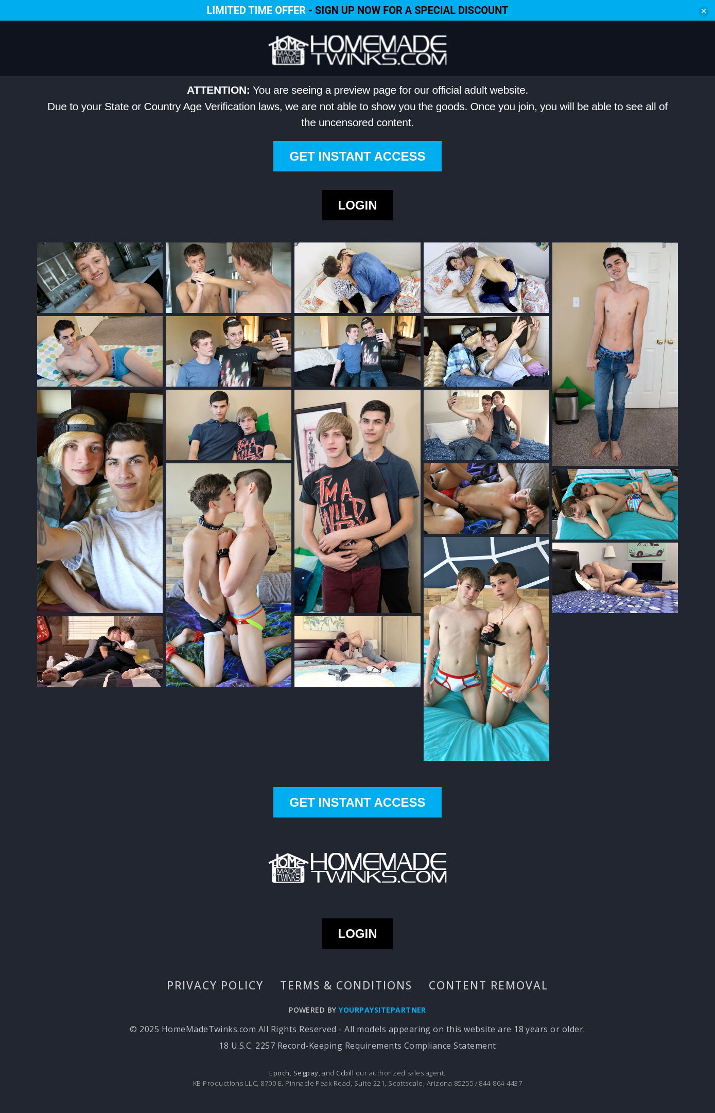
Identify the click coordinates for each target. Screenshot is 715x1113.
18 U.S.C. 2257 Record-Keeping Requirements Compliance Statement (357, 1045)
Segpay (306, 1072)
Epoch (279, 1072)
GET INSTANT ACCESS (357, 156)
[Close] (704, 12)
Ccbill (345, 1072)
